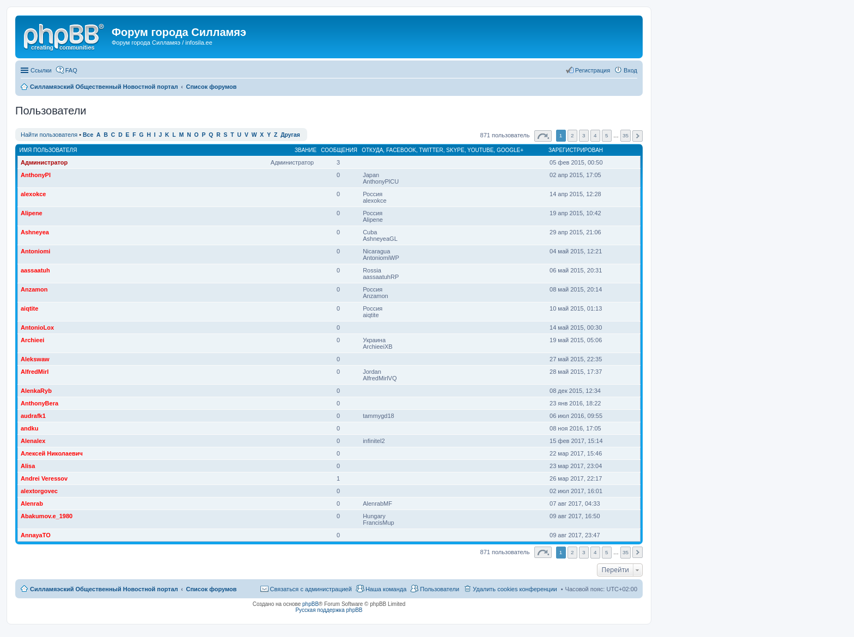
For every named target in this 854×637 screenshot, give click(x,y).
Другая (290, 135)
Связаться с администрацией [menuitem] (311, 589)
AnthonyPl (36, 175)
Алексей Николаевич (52, 453)
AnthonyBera (39, 403)
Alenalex (33, 441)
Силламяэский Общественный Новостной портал (104, 589)
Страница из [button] (543, 136)
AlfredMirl (34, 371)
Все (88, 135)
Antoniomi (35, 251)
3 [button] (583, 135)
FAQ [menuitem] (71, 70)
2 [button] (572, 135)
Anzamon (34, 289)
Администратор (44, 162)
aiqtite (29, 308)
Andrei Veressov (44, 478)
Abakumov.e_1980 (46, 516)
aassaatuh (35, 270)
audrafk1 (33, 415)
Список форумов (211, 589)
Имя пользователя (48, 150)
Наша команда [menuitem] (385, 589)
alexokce (33, 194)
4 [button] (595, 135)
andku (29, 428)
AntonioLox (37, 327)
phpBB (310, 604)
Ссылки (41, 70)
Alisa (28, 466)
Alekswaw (35, 359)
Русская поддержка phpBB (328, 610)
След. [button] (637, 136)
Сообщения (339, 150)
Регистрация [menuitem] (592, 70)
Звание (305, 150)
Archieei (32, 340)
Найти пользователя (49, 134)
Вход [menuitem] (630, 70)
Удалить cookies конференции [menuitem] (515, 589)
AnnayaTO (36, 535)
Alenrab (32, 503)
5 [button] (606, 135)
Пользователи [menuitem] (439, 589)
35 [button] (626, 135)
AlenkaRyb (36, 390)
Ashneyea (35, 232)
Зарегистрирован (575, 150)
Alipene (31, 213)
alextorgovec (39, 491)
